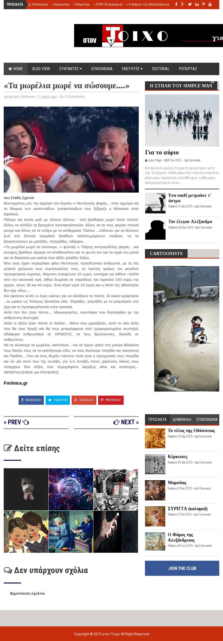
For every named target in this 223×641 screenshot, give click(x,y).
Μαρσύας (82, 4)
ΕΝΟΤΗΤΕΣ (132, 68)
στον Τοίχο (111, 634)
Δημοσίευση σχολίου (27, 593)
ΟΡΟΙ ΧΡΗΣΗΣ (50, 81)
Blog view (41, 68)
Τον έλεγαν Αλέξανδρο (190, 221)
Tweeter (57, 400)
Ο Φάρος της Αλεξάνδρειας (148, 4)
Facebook (31, 400)
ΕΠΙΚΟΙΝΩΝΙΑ (101, 68)
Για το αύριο (162, 152)
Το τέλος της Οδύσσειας (29, 4)
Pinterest (111, 400)
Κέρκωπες (61, 4)
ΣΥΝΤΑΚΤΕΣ (70, 68)
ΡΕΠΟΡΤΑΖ (188, 68)
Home (15, 68)
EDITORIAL (160, 68)
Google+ (84, 400)
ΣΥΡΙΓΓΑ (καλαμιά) (108, 4)
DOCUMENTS (18, 81)
